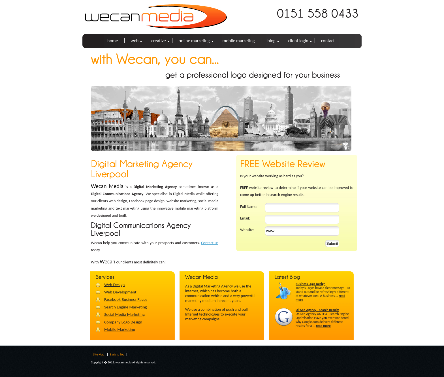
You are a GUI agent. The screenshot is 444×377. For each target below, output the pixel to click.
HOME (112, 40)
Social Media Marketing (124, 314)
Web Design (114, 284)
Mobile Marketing (239, 40)
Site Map (98, 354)
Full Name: (248, 206)
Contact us (209, 242)
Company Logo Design (123, 322)
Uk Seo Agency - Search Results (317, 310)
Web (135, 40)
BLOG (272, 40)
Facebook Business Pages (125, 299)
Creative (158, 40)
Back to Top (117, 354)
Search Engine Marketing (125, 307)
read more (323, 326)
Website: (247, 229)
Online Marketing (194, 40)
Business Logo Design (310, 284)
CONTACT (328, 40)
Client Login (298, 40)
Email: (245, 218)
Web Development (120, 292)
